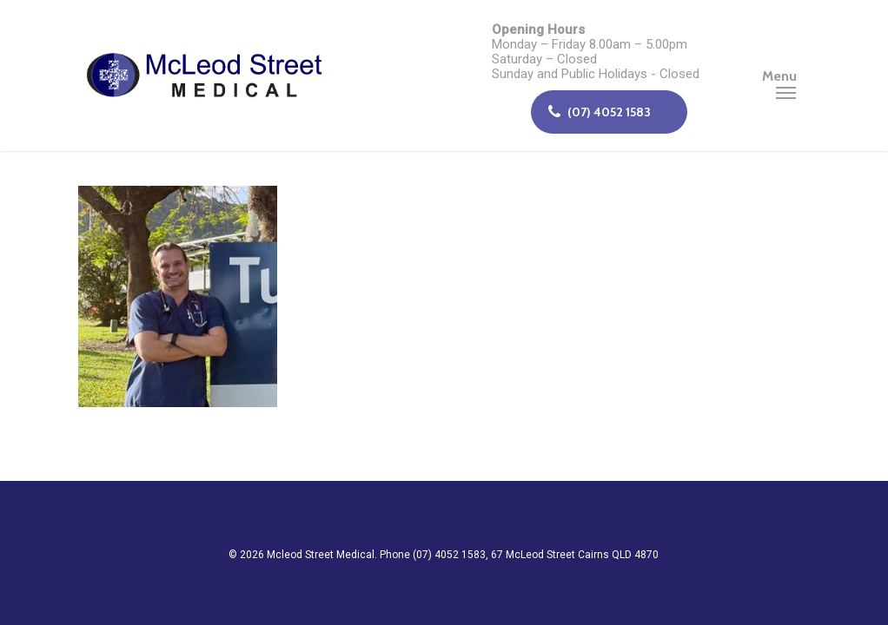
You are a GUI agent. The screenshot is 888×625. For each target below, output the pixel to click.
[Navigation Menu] (786, 75)
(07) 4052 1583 (599, 112)
